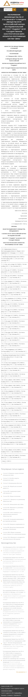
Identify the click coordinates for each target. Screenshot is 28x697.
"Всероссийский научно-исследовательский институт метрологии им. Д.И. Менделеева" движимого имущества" (13, 610)
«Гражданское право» (6, 690)
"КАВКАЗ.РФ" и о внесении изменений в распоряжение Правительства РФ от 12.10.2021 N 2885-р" (14, 582)
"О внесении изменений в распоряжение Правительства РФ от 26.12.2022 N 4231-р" (14, 561)
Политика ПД (17, 695)
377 (16, 81)
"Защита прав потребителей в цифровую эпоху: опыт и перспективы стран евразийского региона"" (14, 644)
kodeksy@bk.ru (18, 693)
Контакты (3, 695)
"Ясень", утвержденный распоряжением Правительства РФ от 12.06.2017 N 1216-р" (14, 623)
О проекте (10, 695)
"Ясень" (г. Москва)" (14, 634)
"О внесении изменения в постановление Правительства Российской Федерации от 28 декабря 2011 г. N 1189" (14, 569)
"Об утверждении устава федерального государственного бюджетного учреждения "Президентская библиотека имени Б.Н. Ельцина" (14, 595)
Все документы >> (21, 672)
